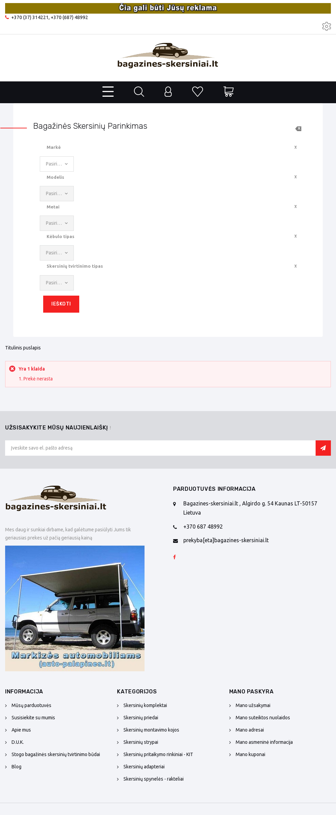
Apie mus (21, 730)
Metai (53, 206)
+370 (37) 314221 (30, 17)
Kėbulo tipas (60, 236)
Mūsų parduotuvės (31, 705)
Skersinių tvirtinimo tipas (75, 266)
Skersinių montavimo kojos (151, 730)
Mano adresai (250, 730)
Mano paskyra (251, 691)
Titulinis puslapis (23, 347)
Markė (54, 147)
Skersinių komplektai (145, 705)
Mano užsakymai (253, 705)
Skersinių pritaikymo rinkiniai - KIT (158, 754)
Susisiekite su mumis (33, 717)
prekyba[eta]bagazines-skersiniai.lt (226, 540)
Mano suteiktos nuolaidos (263, 717)
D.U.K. (18, 742)
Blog (16, 766)
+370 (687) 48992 (69, 17)
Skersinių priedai (140, 717)
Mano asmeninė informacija (264, 742)
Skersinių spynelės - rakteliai (153, 779)
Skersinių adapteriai (144, 766)
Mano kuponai (250, 754)
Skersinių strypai (140, 742)
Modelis (55, 177)
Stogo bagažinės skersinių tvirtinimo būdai (56, 754)
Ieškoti (61, 304)
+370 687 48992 (203, 526)
